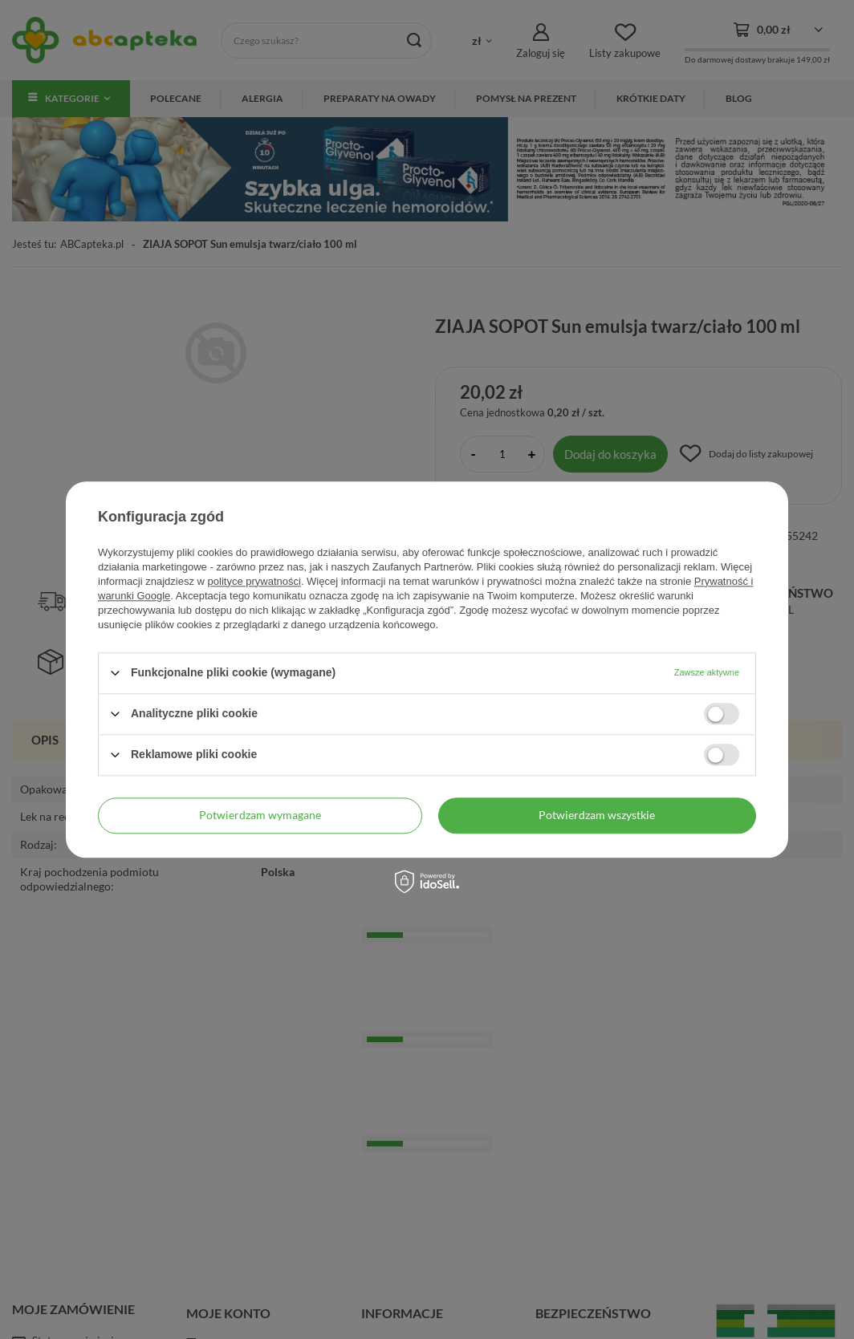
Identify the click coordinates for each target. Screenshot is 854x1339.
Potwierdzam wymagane (260, 815)
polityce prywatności (254, 581)
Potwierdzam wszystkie (597, 815)
